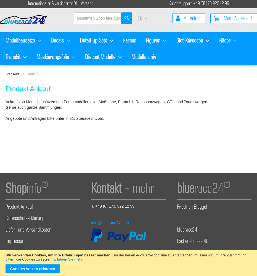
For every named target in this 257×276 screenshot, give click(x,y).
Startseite (13, 74)
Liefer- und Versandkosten (28, 230)
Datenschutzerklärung (25, 219)
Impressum (16, 242)
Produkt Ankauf (19, 208)
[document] (128, 263)
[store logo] (26, 20)
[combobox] (103, 18)
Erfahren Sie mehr (67, 259)
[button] (143, 19)
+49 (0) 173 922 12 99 (211, 4)
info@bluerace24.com (110, 223)
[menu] (128, 48)
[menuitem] (23, 40)
